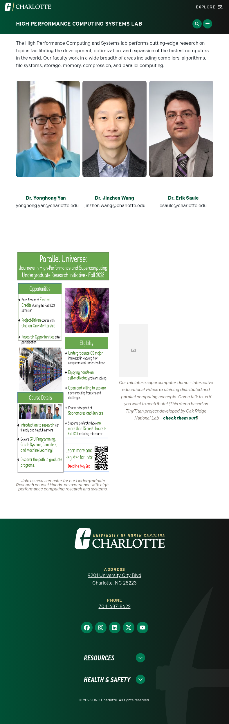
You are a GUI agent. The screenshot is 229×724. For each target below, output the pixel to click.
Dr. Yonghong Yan (46, 198)
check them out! (179, 418)
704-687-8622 (115, 606)
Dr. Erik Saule (183, 198)
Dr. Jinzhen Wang (114, 198)
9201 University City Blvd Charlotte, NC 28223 (114, 579)
